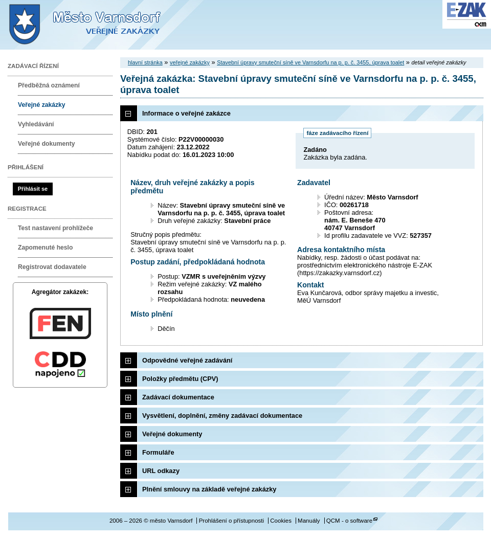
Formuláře (158, 452)
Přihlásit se (33, 189)
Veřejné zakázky (41, 104)
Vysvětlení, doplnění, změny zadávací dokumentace (222, 415)
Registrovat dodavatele (52, 267)
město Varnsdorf (102, 25)
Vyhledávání (36, 124)
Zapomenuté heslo (45, 247)
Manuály (309, 521)
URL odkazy (161, 471)
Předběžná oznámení (49, 85)
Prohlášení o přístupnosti (231, 521)
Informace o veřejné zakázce (186, 113)
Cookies (281, 521)
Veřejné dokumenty (46, 143)
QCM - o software (349, 521)
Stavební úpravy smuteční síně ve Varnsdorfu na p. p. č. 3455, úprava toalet (310, 62)
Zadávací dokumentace (178, 397)
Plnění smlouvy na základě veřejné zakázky (209, 489)
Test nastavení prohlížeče (55, 228)
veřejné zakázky (190, 62)
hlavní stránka (145, 62)
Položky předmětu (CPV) (180, 379)
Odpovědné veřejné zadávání (187, 360)
